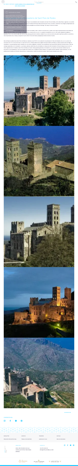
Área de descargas (61, 439)
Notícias (12, 4)
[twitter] (16, 421)
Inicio (7, 4)
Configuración (9, 30)
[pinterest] (21, 421)
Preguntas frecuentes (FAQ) (10, 439)
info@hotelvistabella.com (46, 449)
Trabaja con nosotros (26, 439)
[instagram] (4, 421)
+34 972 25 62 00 (44, 448)
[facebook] (10, 421)
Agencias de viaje (43, 439)
